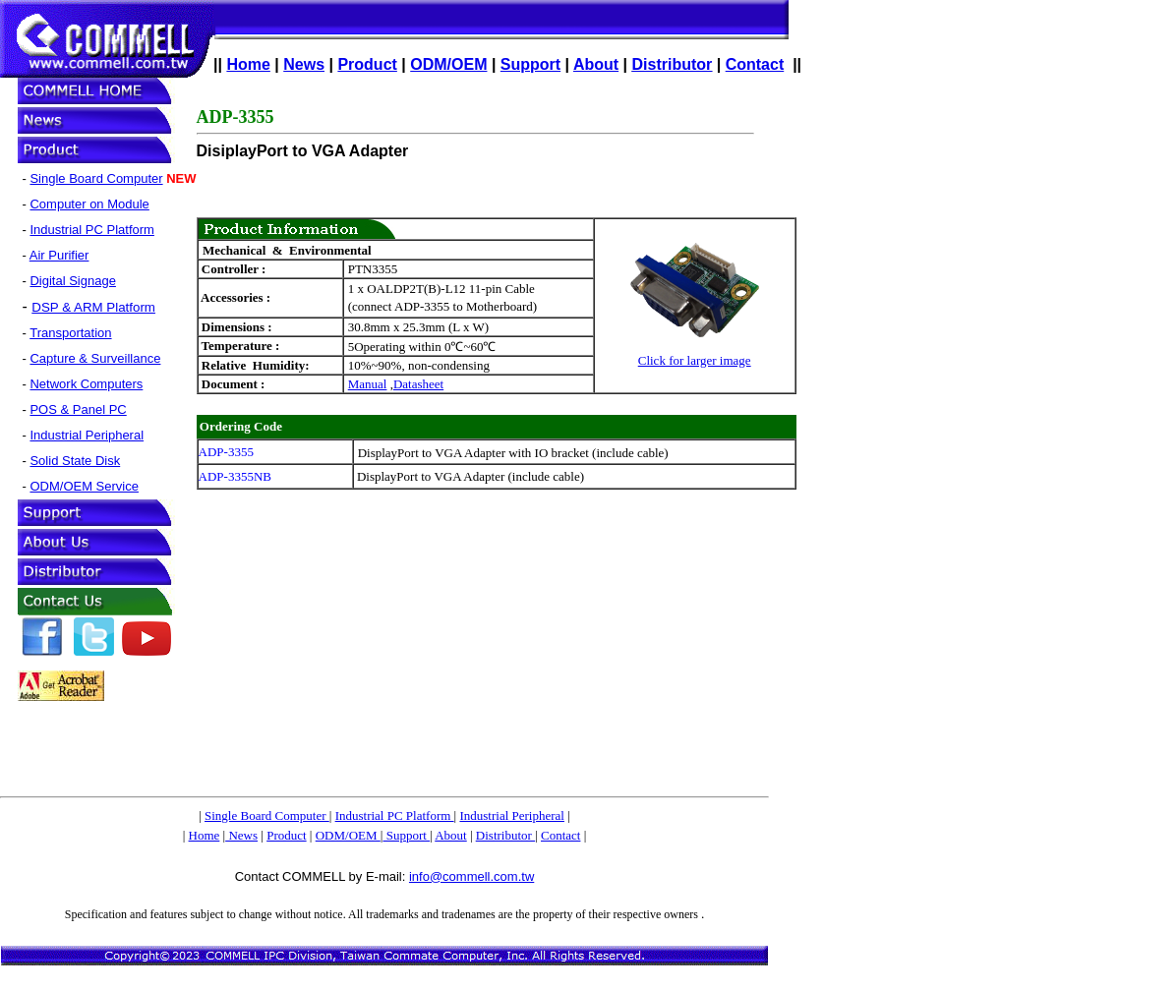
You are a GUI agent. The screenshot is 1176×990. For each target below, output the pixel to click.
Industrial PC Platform (91, 229)
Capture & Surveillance (94, 358)
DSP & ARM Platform (93, 307)
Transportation (70, 332)
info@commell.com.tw (471, 876)
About (595, 64)
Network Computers (86, 384)
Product (366, 64)
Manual (367, 384)
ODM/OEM (448, 64)
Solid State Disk (74, 460)
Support (530, 64)
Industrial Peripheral (86, 435)
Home (247, 64)
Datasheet (418, 384)
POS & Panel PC (77, 409)
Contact (755, 64)
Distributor (672, 64)
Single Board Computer (95, 178)
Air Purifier (59, 255)
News (303, 64)
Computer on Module (88, 204)
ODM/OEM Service (84, 486)
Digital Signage (72, 280)
